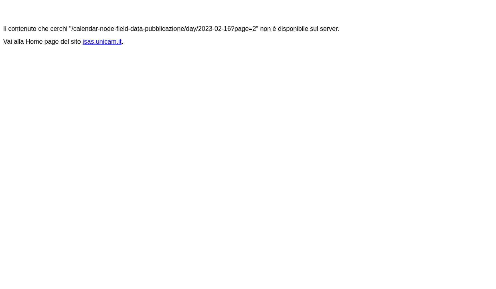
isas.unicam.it (102, 41)
